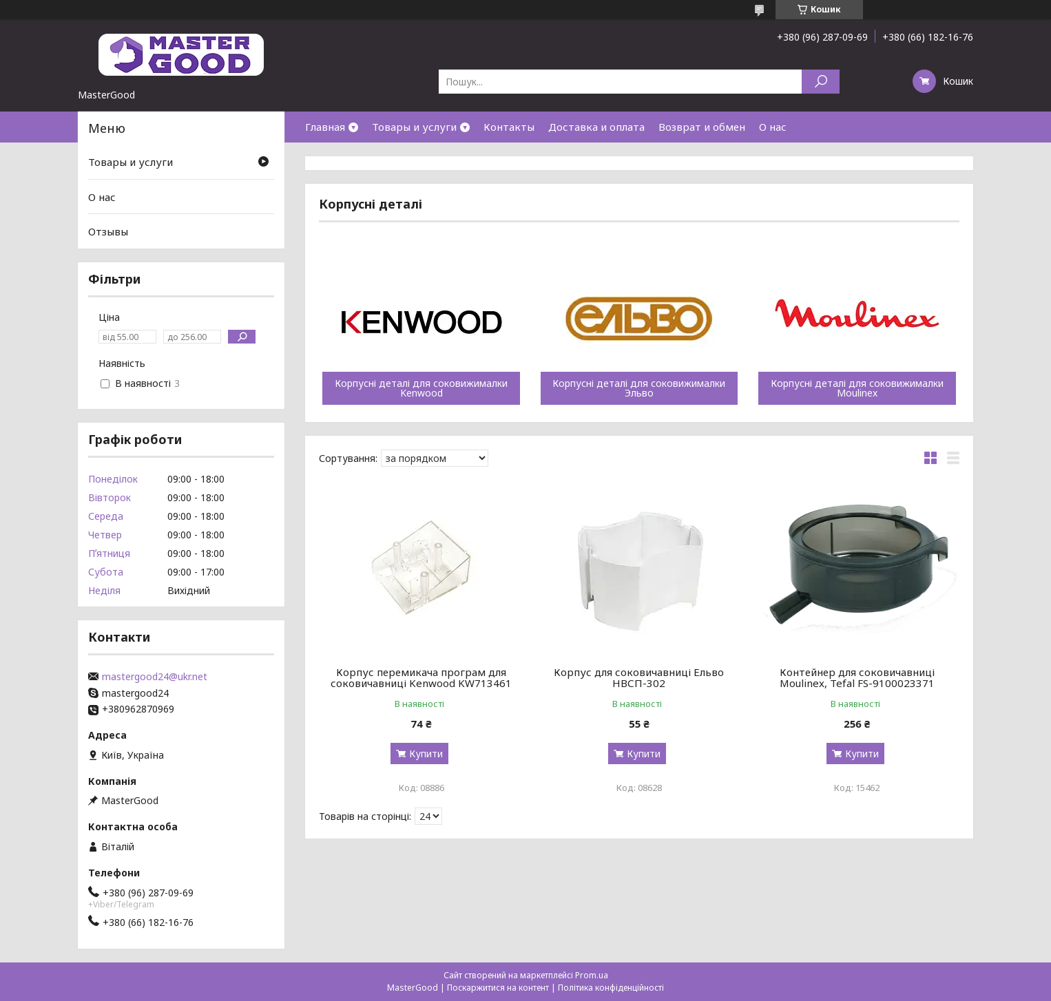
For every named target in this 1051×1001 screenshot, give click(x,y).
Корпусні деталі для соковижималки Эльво (638, 388)
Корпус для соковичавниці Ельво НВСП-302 (639, 677)
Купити (426, 753)
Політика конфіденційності (611, 987)
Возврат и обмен (701, 127)
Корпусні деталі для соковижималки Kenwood (421, 388)
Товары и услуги (414, 127)
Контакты (508, 127)
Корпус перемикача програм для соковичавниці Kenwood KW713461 (421, 677)
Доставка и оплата (596, 127)
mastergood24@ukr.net (154, 677)
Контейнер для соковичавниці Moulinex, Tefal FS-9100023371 (857, 677)
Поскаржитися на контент (498, 987)
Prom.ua (591, 975)
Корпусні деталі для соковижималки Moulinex (857, 388)
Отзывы (108, 231)
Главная (325, 127)
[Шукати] (821, 82)
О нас (773, 127)
